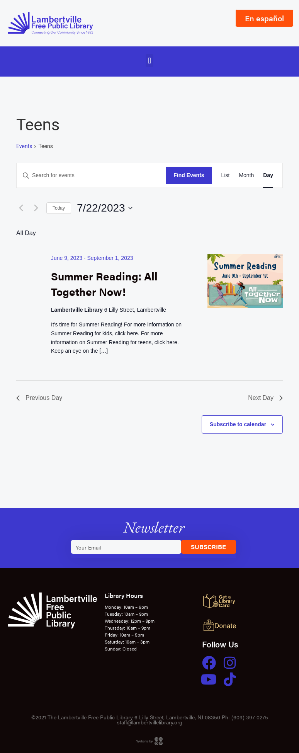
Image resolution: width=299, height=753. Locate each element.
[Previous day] (20, 208)
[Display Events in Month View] (246, 175)
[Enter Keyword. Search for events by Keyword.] (91, 175)
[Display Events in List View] (225, 175)
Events (24, 146)
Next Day (265, 397)
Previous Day (39, 397)
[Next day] (36, 208)
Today (59, 208)
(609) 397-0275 (249, 717)
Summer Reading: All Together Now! (104, 283)
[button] (149, 60)
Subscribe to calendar (238, 424)
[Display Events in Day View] (268, 175)
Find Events (188, 175)
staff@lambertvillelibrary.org (149, 722)
